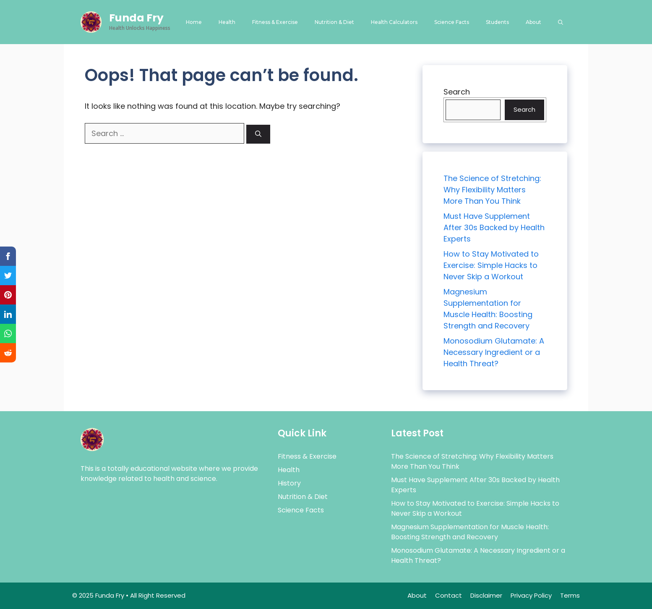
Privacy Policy (531, 595)
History (289, 483)
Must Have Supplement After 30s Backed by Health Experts (494, 227)
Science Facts (451, 22)
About (533, 22)
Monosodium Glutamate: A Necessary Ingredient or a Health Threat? (493, 352)
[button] (560, 22)
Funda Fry (136, 17)
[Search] (258, 134)
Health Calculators (394, 22)
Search (456, 92)
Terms (570, 595)
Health (227, 22)
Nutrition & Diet (334, 22)
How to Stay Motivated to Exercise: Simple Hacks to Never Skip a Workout (491, 265)
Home (194, 22)
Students (497, 22)
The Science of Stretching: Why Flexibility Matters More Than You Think (492, 189)
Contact (448, 595)
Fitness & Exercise (275, 22)
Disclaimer (486, 595)
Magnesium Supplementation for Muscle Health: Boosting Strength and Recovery (470, 532)
